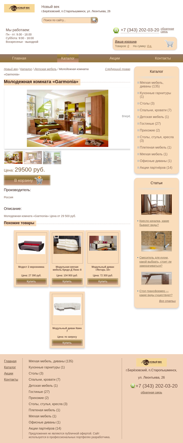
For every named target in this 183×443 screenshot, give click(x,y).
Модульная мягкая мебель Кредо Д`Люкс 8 (67, 268)
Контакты (163, 58)
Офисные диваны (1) (156, 161)
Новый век (11, 69)
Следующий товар (117, 69)
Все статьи (167, 301)
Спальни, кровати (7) (155, 110)
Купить (31, 281)
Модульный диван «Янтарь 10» (103, 268)
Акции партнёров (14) (156, 167)
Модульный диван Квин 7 (67, 330)
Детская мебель (45, 69)
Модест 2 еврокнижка (31, 267)
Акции (115, 58)
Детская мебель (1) (154, 117)
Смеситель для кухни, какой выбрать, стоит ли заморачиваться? (155, 261)
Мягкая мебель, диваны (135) (151, 84)
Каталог (68, 58)
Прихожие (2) (150, 130)
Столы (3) (147, 103)
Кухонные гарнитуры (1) (47, 367)
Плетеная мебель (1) (155, 147)
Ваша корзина (125, 41)
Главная (19, 58)
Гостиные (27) (150, 123)
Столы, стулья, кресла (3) (48, 404)
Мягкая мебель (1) (154, 154)
